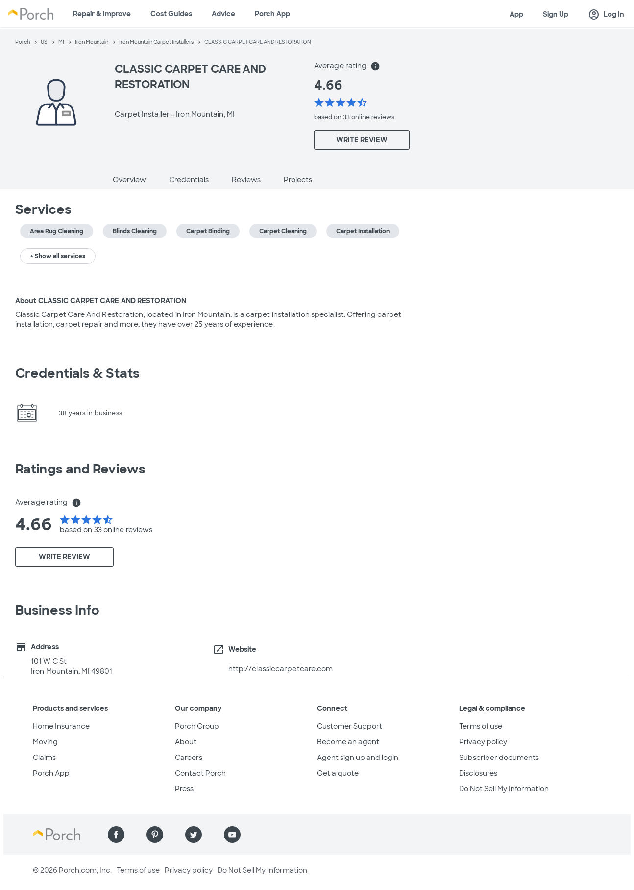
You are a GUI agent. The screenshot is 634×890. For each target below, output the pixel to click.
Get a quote (338, 773)
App (516, 14)
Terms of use (480, 726)
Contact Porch (200, 773)
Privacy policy (483, 741)
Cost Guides (171, 13)
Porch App (272, 13)
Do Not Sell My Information (504, 789)
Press (184, 789)
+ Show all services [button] (57, 256)
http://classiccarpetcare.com (280, 668)
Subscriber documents (499, 757)
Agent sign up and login (357, 757)
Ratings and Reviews (80, 469)
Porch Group (197, 726)
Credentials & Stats (77, 373)
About (185, 741)
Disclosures (478, 773)
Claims (44, 757)
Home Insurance (61, 726)
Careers (188, 757)
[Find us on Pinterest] (154, 834)
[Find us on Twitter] (193, 834)
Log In (606, 15)
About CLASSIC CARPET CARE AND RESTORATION (100, 300)
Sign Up (555, 14)
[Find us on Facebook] (116, 834)
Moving (45, 741)
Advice (223, 13)
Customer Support (349, 726)
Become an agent (348, 741)
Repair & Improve (102, 13)
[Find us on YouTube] (232, 834)
